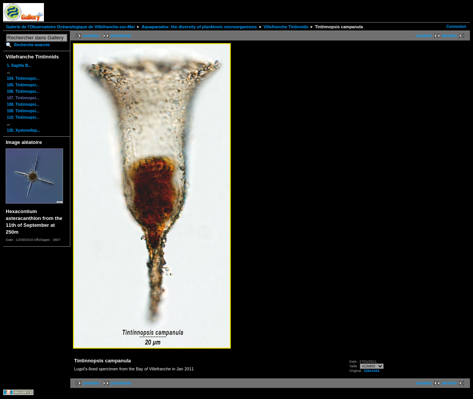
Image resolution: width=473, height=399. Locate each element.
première (91, 36)
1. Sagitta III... (19, 65)
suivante (424, 36)
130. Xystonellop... (23, 130)
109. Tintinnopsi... (23, 111)
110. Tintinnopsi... (23, 117)
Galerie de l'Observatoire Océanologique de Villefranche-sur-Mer (70, 26)
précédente (121, 36)
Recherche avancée (32, 45)
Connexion (456, 26)
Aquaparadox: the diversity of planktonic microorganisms (199, 26)
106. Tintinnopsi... (23, 91)
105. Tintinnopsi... (23, 85)
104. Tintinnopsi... (23, 78)
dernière (449, 36)
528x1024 (371, 371)
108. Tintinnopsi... (23, 104)
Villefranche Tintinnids (286, 26)
